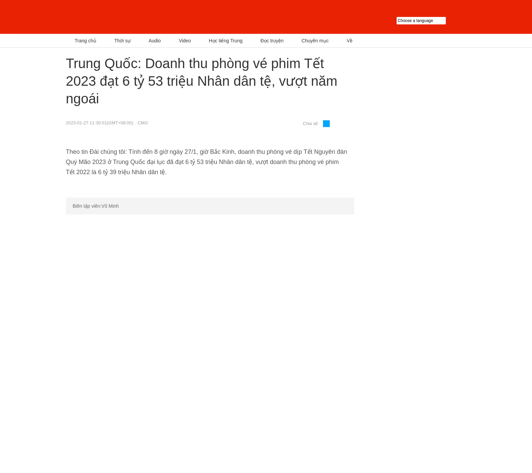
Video (185, 40)
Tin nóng (380, 62)
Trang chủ (85, 40)
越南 (135, 16)
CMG (143, 122)
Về (350, 40)
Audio (155, 40)
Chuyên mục (315, 40)
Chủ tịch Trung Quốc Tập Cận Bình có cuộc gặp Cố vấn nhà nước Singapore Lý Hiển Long (388, 115)
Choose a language (431, 20)
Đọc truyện (272, 40)
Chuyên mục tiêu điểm (405, 216)
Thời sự (122, 40)
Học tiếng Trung (225, 40)
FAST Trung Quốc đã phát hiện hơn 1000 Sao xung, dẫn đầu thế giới (441, 115)
